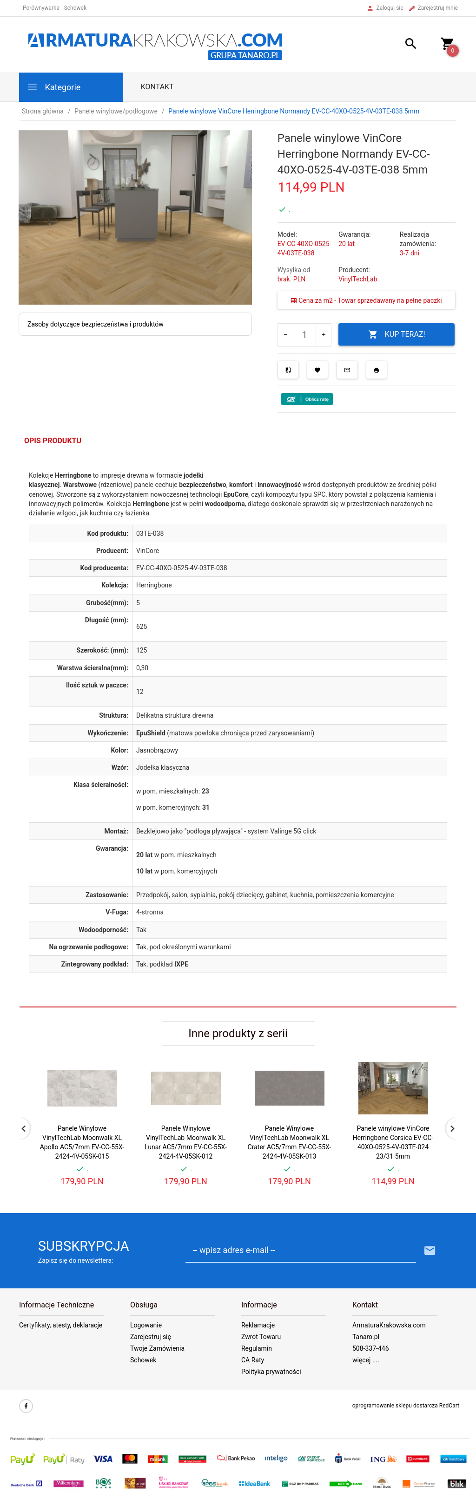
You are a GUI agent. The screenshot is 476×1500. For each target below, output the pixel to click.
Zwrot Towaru (261, 1336)
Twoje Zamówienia (157, 1348)
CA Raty (252, 1360)
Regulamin (256, 1348)
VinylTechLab (357, 279)
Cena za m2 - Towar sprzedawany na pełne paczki (366, 300)
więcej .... (365, 1360)
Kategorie (53, 87)
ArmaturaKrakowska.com (389, 1325)
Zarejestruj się (150, 1336)
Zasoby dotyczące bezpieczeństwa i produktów (95, 324)
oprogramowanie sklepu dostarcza (395, 1405)
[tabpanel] (238, 728)
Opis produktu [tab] (52, 440)
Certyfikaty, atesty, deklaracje (60, 1325)
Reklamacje (258, 1325)
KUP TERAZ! (396, 335)
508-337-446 (370, 1348)
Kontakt (157, 86)
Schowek (143, 1360)
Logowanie (146, 1325)
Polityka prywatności (271, 1371)
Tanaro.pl (365, 1336)
